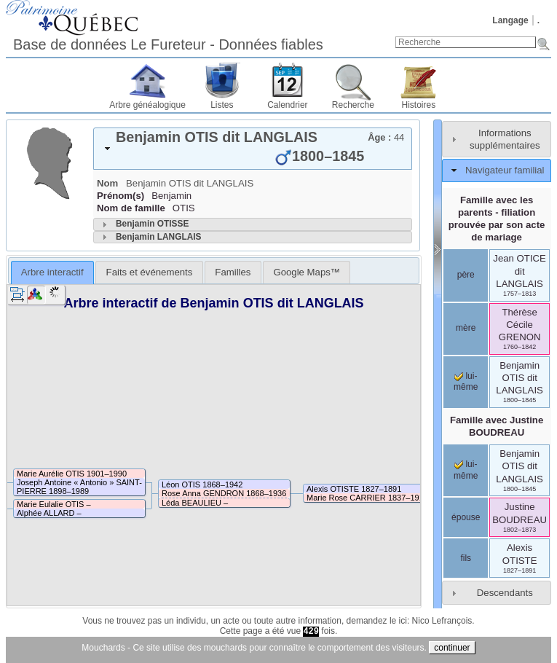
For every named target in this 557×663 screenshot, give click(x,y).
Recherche (353, 105)
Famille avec (496, 426)
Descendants (505, 592)
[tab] (252, 149)
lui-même (466, 382)
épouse (465, 517)
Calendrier (287, 105)
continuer (452, 648)
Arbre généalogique (147, 105)
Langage (510, 20)
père (466, 275)
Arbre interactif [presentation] (52, 272)
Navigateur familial (504, 170)
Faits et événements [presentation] (149, 272)
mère (465, 328)
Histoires (419, 105)
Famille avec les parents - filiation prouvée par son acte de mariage (497, 219)
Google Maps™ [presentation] (306, 272)
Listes (221, 105)
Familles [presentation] (232, 272)
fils (465, 558)
